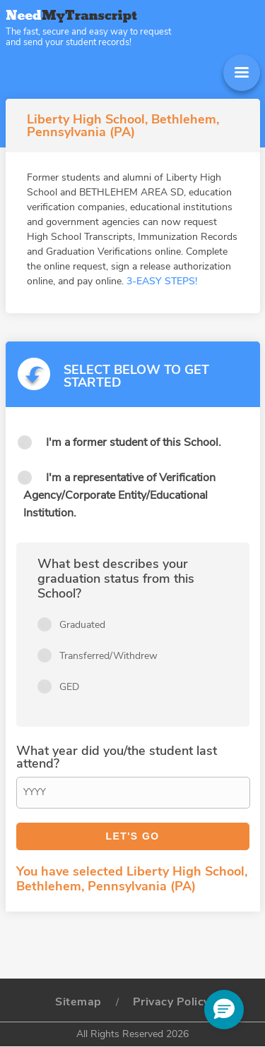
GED (69, 687)
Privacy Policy (171, 1001)
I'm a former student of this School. (133, 442)
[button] (224, 1009)
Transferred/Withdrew (108, 655)
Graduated (82, 624)
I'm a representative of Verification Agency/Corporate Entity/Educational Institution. (119, 495)
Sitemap (78, 1001)
